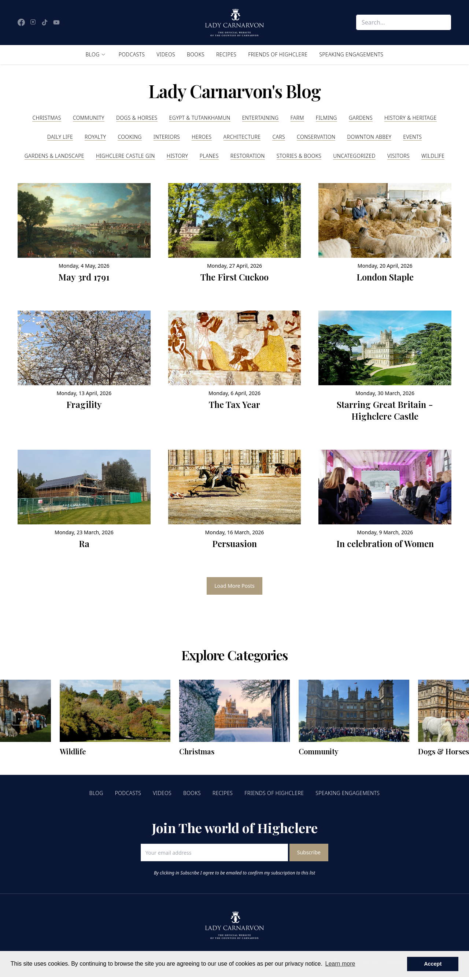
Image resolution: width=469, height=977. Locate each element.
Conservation (316, 136)
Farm (297, 117)
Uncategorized (354, 155)
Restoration (247, 155)
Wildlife (432, 155)
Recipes (226, 54)
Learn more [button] (340, 964)
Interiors (167, 136)
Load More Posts (234, 585)
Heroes (201, 136)
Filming (326, 117)
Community (88, 117)
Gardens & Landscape (54, 155)
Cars (278, 136)
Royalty (95, 136)
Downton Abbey (369, 136)
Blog (93, 54)
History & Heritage (410, 117)
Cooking (129, 136)
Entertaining (260, 117)
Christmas (46, 117)
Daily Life (60, 136)
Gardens (361, 117)
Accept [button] (433, 964)
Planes (209, 155)
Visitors (398, 155)
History (177, 155)
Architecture (242, 136)
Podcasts (132, 54)
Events (412, 136)
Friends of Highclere (277, 54)
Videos (165, 54)
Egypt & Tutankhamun (199, 117)
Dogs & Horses (137, 117)
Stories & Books (299, 155)
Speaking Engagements (351, 54)
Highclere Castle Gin (125, 155)
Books (195, 54)
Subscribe (309, 852)
